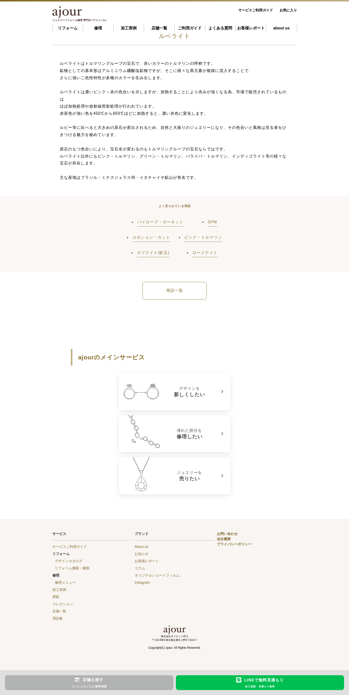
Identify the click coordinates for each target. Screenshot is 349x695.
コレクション (62, 604)
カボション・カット (151, 237)
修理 (98, 28)
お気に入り (288, 10)
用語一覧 (174, 290)
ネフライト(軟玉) (153, 253)
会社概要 (224, 539)
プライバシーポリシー (234, 544)
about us (281, 28)
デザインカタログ (68, 561)
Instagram (142, 582)
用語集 (57, 618)
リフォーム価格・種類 (72, 568)
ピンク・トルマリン (203, 237)
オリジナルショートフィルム (157, 575)
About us (141, 547)
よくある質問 (220, 28)
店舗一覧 (159, 28)
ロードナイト (205, 253)
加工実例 (129, 28)
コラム (140, 568)
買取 (55, 597)
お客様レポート (251, 28)
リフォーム (68, 28)
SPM (212, 222)
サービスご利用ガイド (255, 10)
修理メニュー (65, 582)
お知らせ (141, 554)
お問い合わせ (227, 534)
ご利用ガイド (190, 28)
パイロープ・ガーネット (160, 222)
